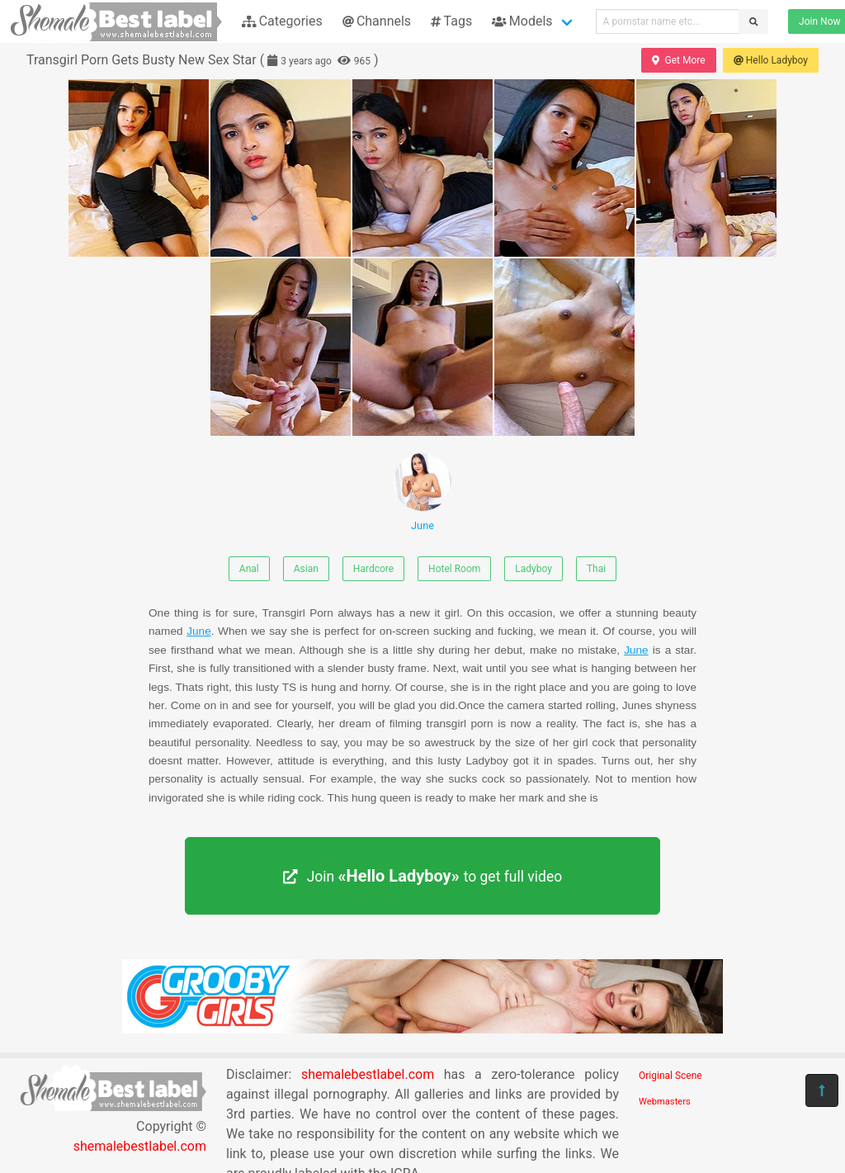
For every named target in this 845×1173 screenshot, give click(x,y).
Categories (282, 21)
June (422, 492)
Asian (306, 569)
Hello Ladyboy (771, 60)
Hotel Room (454, 569)
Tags (451, 21)
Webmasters (665, 1101)
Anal (249, 569)
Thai (596, 569)
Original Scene (670, 1075)
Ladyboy (533, 569)
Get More (678, 60)
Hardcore (373, 569)
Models (522, 21)
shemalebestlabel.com (139, 1146)
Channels (376, 21)
